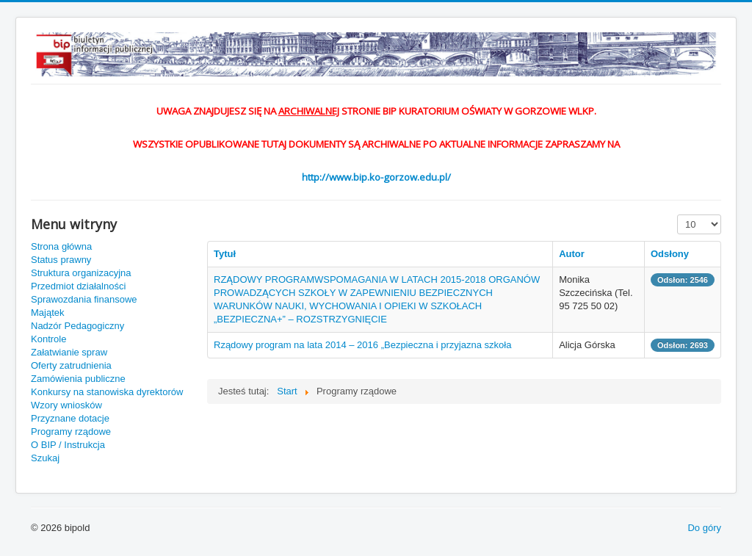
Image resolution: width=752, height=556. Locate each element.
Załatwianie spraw (69, 352)
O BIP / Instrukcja (68, 444)
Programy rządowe (71, 431)
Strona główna (61, 246)
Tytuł (225, 253)
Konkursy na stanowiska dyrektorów (107, 391)
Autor (572, 253)
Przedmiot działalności (78, 286)
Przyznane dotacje (70, 418)
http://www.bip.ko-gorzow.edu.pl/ (376, 177)
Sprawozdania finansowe (84, 299)
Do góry (704, 527)
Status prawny (61, 259)
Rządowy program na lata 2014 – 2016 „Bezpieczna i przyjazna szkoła (362, 344)
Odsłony (670, 253)
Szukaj (45, 457)
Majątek (48, 312)
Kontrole (48, 338)
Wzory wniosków (66, 405)
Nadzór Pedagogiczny (77, 325)
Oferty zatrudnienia (71, 365)
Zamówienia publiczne (78, 378)
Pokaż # (677, 214)
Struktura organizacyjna (81, 272)
